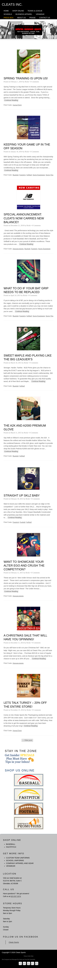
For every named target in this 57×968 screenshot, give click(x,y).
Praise (32, 18)
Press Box (8, 18)
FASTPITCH (11, 847)
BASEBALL (10, 844)
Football (22, 522)
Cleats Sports (14, 942)
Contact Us (44, 18)
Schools (8, 14)
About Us (21, 18)
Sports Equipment (39, 175)
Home (6, 11)
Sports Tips (49, 175)
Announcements (18, 249)
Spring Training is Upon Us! (26, 78)
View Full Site (28, 956)
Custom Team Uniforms (18, 858)
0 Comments (34, 82)
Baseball (16, 175)
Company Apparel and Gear (20, 863)
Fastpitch (22, 175)
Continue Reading (11, 100)
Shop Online (18, 11)
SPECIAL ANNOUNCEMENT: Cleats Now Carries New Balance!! (24, 218)
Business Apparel (23, 14)
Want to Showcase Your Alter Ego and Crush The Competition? (24, 565)
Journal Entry (17, 105)
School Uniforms (15, 860)
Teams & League (34, 11)
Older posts (27, 740)
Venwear (40, 14)
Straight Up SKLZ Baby (22, 495)
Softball (29, 175)
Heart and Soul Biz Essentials (27, 959)
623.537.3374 (16, 896)
